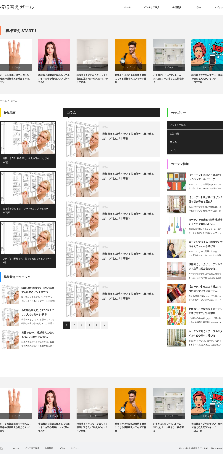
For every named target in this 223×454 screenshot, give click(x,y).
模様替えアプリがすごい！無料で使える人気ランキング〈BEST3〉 (207, 79)
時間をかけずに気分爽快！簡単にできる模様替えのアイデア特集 (130, 79)
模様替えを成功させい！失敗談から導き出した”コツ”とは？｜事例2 (128, 176)
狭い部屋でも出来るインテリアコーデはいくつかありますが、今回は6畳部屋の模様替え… (38, 301)
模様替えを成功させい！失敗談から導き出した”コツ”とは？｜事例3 (128, 216)
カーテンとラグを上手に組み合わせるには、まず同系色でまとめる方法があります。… (205, 278)
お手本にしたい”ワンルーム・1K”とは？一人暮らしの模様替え (168, 79)
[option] (19, 61)
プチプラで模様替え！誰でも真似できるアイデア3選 (27, 260)
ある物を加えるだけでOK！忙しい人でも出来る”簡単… (25, 210)
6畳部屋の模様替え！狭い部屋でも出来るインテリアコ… (37, 290)
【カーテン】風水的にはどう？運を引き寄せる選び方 (205, 199)
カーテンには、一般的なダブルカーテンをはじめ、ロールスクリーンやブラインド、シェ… (205, 188)
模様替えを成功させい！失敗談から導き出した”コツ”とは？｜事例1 (128, 136)
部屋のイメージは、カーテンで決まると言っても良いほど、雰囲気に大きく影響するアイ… (205, 345)
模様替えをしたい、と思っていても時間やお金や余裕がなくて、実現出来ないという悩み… (37, 323)
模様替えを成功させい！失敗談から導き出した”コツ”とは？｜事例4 (128, 256)
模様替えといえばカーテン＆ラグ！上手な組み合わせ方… (205, 266)
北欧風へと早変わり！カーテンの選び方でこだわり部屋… (205, 311)
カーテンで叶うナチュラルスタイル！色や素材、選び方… (205, 333)
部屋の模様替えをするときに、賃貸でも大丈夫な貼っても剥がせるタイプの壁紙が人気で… (37, 346)
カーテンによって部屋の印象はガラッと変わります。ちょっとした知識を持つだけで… (205, 255)
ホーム (127, 7)
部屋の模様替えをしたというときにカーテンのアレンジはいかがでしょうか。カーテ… (205, 233)
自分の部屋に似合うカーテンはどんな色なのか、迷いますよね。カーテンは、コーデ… (205, 300)
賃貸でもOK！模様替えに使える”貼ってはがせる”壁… (26, 160)
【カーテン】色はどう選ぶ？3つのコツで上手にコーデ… (205, 288)
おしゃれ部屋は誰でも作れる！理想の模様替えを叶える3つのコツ (15, 79)
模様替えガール (17, 7)
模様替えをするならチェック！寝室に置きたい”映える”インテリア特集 (92, 79)
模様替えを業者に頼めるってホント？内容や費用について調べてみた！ (54, 79)
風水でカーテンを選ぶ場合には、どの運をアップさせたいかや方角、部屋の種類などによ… (205, 211)
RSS (1, 448)
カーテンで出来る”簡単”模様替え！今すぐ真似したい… (205, 221)
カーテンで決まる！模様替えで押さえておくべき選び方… (205, 244)
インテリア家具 (151, 7)
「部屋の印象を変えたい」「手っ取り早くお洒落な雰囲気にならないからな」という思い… (205, 322)
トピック (218, 7)
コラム (197, 7)
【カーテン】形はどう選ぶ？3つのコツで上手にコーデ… (205, 177)
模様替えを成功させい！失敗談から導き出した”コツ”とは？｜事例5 (128, 296)
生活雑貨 (176, 7)
